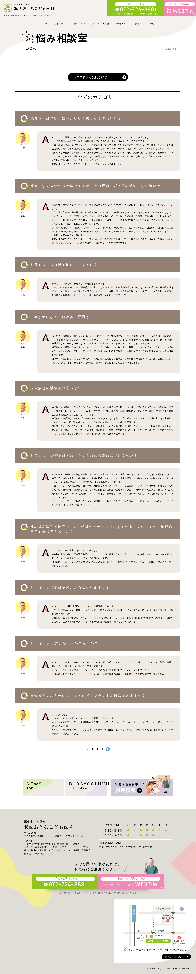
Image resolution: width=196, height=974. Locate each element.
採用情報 (150, 24)
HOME (45, 24)
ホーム (159, 49)
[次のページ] (108, 749)
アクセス (137, 24)
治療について (122, 24)
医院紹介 (107, 24)
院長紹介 (95, 24)
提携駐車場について (177, 957)
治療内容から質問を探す (100, 77)
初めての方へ (80, 24)
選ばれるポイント (61, 24)
